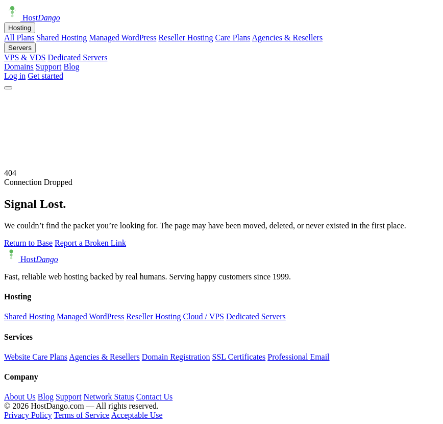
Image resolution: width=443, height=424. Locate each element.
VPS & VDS (25, 57)
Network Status (109, 396)
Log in (15, 76)
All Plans (19, 37)
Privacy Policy (28, 415)
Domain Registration (176, 356)
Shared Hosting (61, 37)
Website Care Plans (35, 356)
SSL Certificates (239, 356)
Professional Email (298, 356)
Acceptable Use (137, 415)
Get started (45, 76)
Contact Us (154, 396)
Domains (19, 66)
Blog (71, 66)
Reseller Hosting (185, 37)
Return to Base (28, 243)
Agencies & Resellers (287, 37)
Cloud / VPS (203, 316)
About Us (20, 396)
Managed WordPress (122, 37)
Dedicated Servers (78, 57)
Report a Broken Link (90, 243)
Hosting (19, 28)
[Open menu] (8, 87)
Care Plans (233, 37)
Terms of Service (81, 415)
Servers (20, 48)
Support (49, 66)
